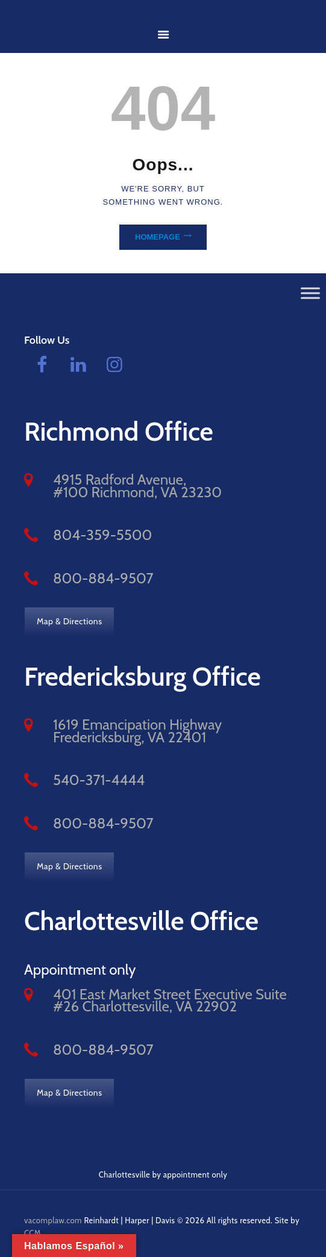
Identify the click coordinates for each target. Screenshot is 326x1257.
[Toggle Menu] (310, 293)
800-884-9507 (103, 578)
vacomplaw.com (53, 1220)
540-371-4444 (99, 780)
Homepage (157, 236)
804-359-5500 (102, 535)
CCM (32, 1233)
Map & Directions (69, 621)
